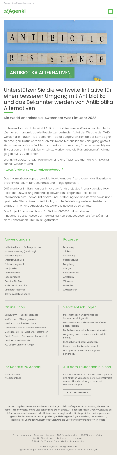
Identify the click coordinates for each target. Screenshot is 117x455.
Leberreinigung (12, 276)
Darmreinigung (12, 272)
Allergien (67, 268)
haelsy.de (93, 449)
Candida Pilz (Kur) (14, 281)
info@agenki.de (13, 377)
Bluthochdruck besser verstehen (80, 341)
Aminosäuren (70, 289)
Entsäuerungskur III (14, 264)
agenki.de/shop (27, 449)
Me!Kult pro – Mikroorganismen (21, 319)
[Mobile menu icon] (110, 11)
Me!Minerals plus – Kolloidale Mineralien (25, 327)
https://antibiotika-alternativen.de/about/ (33, 170)
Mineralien (68, 285)
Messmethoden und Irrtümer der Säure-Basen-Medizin (84, 324)
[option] (58, 50)
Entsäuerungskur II (14, 259)
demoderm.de (44, 449)
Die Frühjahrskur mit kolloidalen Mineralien (85, 330)
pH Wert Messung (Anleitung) (20, 251)
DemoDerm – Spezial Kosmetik (21, 314)
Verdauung (69, 255)
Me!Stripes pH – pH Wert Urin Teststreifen (26, 331)
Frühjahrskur (11, 268)
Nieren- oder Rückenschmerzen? (80, 346)
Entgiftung (68, 264)
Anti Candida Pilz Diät (16, 285)
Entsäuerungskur (13, 255)
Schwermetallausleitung (17, 294)
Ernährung (68, 247)
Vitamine (68, 281)
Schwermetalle (71, 272)
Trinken (67, 251)
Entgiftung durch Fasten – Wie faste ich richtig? (84, 336)
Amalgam (68, 276)
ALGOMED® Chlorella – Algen (19, 344)
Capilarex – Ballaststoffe (17, 340)
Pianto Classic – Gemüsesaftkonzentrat (26, 336)
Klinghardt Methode (15, 289)
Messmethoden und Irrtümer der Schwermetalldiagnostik (80, 316)
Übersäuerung (70, 259)
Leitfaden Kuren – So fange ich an (23, 247)
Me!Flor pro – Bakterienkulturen (21, 323)
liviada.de (81, 449)
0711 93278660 (12, 374)
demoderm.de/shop (64, 449)
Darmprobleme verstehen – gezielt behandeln (82, 352)
